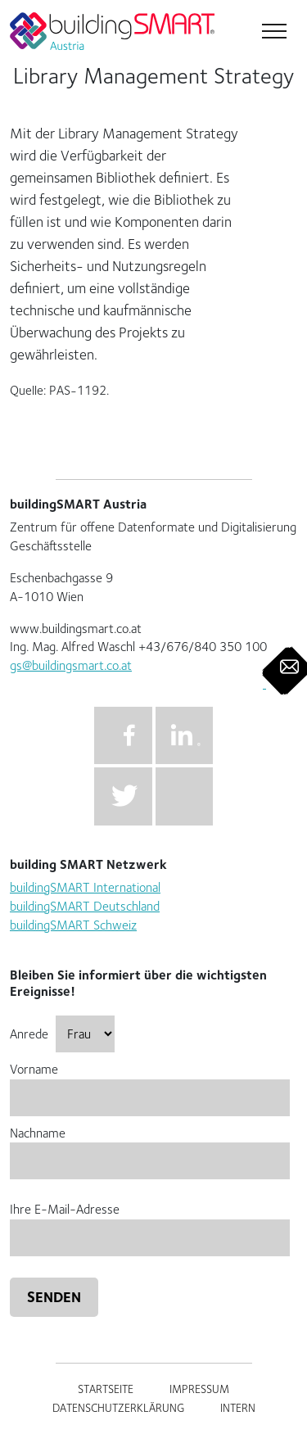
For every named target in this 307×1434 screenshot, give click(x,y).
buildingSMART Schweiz (73, 925)
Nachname (150, 1147)
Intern (237, 1407)
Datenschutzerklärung (118, 1407)
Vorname (150, 1083)
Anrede (62, 1034)
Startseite (105, 1389)
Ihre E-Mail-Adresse (150, 1223)
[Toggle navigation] (272, 32)
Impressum (199, 1389)
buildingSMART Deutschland (85, 906)
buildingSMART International (85, 887)
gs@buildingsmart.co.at (71, 665)
